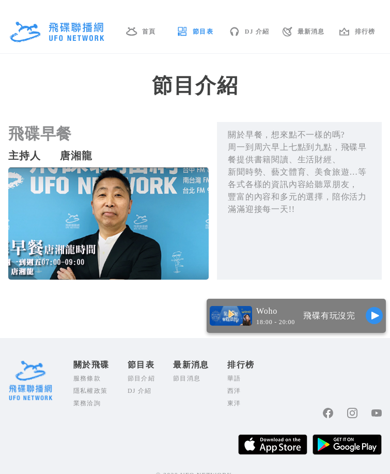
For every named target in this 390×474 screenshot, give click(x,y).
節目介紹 (141, 378)
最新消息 (311, 31)
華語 (234, 378)
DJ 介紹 (257, 31)
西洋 (234, 390)
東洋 (234, 403)
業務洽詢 (87, 403)
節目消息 (186, 378)
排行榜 (365, 31)
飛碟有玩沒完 (329, 315)
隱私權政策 (90, 390)
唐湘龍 (76, 155)
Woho (266, 311)
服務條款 (87, 378)
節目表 (203, 31)
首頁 (148, 31)
